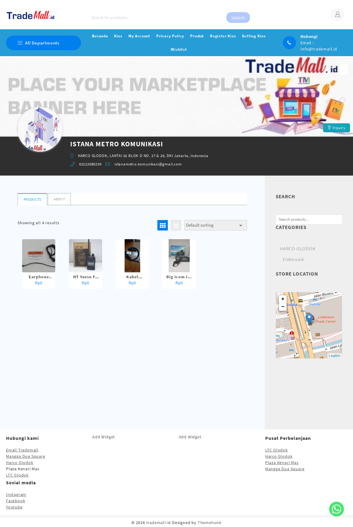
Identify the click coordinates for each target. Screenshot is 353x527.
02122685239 (90, 164)
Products (32, 199)
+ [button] (283, 299)
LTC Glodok (17, 475)
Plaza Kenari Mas (282, 462)
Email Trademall (22, 450)
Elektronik (293, 259)
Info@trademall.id (318, 49)
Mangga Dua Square (25, 456)
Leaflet (334, 355)
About (59, 199)
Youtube (14, 507)
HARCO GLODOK (298, 248)
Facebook (15, 500)
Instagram (16, 494)
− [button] (283, 307)
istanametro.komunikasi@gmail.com (148, 164)
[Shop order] (215, 225)
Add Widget (103, 437)
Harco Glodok (19, 462)
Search (238, 15)
